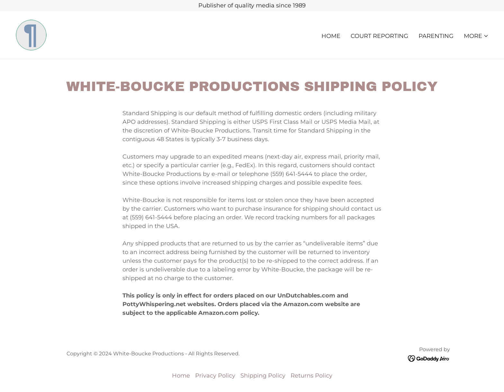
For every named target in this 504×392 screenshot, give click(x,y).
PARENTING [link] (436, 36)
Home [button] (181, 375)
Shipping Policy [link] (262, 375)
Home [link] (330, 36)
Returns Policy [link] (311, 375)
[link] (31, 34)
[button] (476, 36)
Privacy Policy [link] (215, 375)
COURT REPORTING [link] (379, 36)
